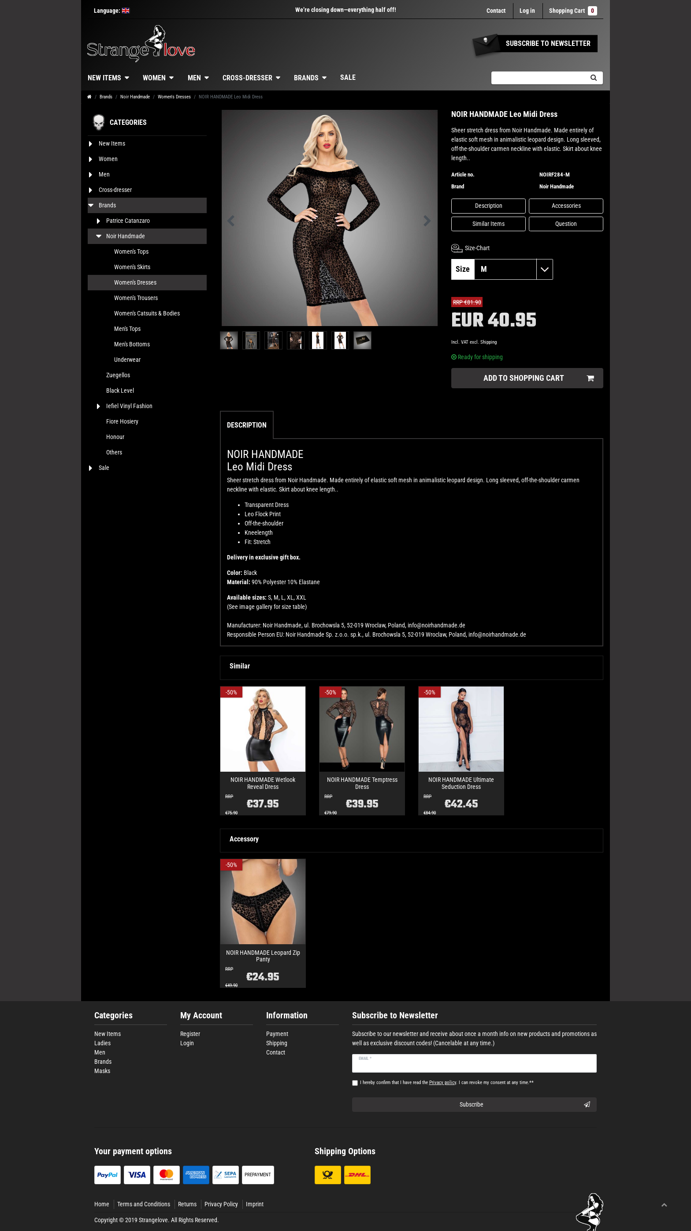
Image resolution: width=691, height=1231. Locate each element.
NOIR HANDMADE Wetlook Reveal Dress (262, 783)
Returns (187, 1204)
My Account (201, 1015)
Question (566, 223)
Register (190, 1033)
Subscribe (525, 1105)
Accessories (566, 205)
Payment (277, 1033)
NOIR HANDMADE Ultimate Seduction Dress (461, 783)
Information (287, 1015)
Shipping (488, 342)
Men (194, 78)
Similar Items (488, 223)
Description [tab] (247, 425)
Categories (113, 1015)
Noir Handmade (135, 97)
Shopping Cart (573, 10)
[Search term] (537, 77)
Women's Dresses (174, 97)
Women (154, 78)
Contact (496, 10)
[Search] (593, 77)
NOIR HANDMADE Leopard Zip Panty (263, 956)
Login (187, 1043)
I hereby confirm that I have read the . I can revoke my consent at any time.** (447, 1082)
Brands (306, 78)
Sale (348, 77)
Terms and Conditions (143, 1204)
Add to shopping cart (538, 378)
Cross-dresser (247, 78)
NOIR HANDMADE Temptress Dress (362, 783)
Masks (102, 1070)
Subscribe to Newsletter (395, 1015)
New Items (104, 78)
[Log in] (527, 11)
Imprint (255, 1204)
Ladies (102, 1043)
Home (101, 1204)
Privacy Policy (221, 1204)
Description (488, 205)
